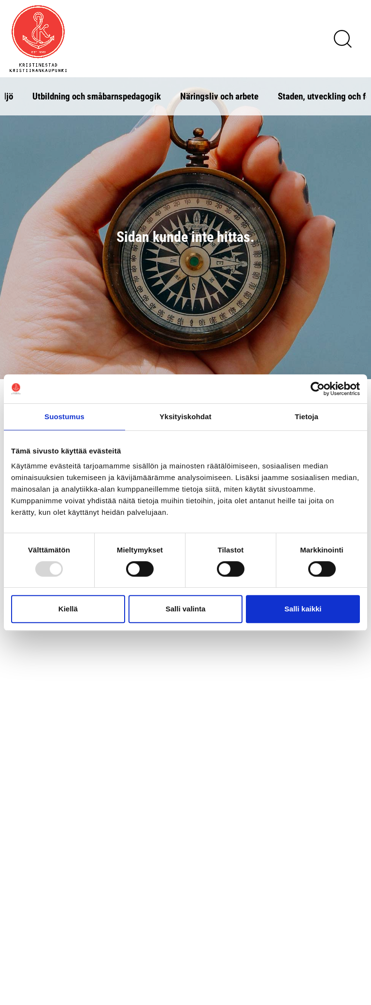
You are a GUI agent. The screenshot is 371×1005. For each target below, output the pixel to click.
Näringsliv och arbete (219, 96)
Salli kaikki (303, 609)
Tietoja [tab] (306, 416)
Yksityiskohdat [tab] (185, 416)
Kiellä (68, 609)
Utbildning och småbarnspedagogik (96, 96)
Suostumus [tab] (64, 416)
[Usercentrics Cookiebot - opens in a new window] (317, 389)
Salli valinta (186, 609)
